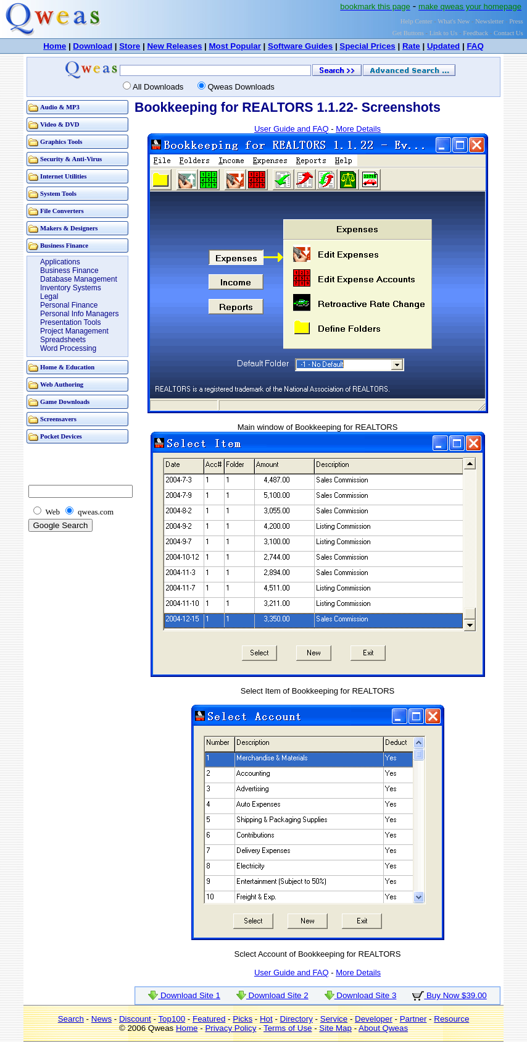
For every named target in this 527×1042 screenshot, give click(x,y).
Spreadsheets (63, 339)
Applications (60, 262)
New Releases (174, 46)
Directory (296, 1018)
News (101, 1018)
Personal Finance (69, 305)
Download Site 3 (361, 995)
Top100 (171, 1018)
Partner (413, 1018)
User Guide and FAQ (291, 128)
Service (333, 1018)
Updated (443, 46)
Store (129, 46)
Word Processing (68, 348)
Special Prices (367, 46)
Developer (373, 1018)
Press (516, 21)
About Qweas (383, 1028)
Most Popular (234, 46)
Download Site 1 (184, 995)
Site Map (335, 1028)
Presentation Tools (70, 322)
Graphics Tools (61, 141)
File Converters (62, 211)
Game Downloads (64, 401)
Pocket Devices (61, 436)
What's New (454, 21)
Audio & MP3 (60, 107)
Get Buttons (408, 33)
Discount (135, 1018)
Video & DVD (60, 124)
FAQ (475, 46)
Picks (242, 1018)
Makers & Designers (69, 228)
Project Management (74, 331)
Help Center (416, 21)
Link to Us (443, 33)
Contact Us (508, 33)
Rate (411, 46)
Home (54, 46)
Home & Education (67, 367)
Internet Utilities (63, 176)
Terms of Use (288, 1028)
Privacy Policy (230, 1028)
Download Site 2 (272, 995)
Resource (451, 1018)
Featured (209, 1018)
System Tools (58, 193)
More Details (358, 128)
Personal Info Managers (79, 313)
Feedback (475, 33)
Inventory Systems (70, 288)
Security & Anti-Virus (71, 159)
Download (92, 46)
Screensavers (58, 419)
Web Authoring (61, 384)
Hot (266, 1018)
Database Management (78, 279)
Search (71, 1018)
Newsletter (489, 21)
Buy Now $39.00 (449, 995)
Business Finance (64, 245)
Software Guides (300, 46)
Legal (49, 296)
